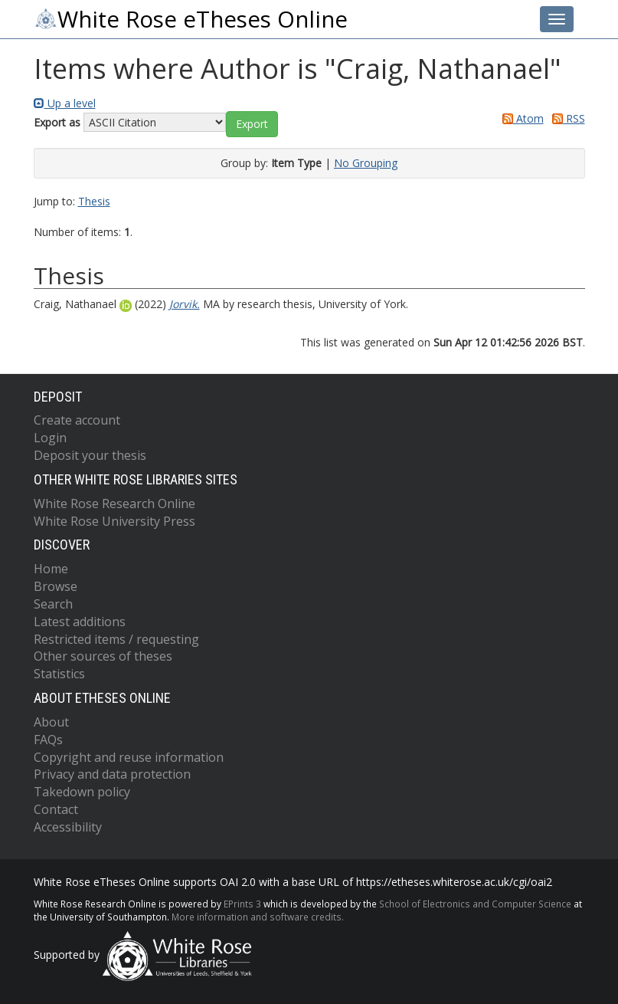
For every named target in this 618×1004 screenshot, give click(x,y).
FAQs (48, 739)
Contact (56, 809)
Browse (55, 586)
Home (51, 568)
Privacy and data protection (112, 774)
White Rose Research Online (114, 503)
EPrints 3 (242, 903)
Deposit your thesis (90, 455)
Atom (520, 118)
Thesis (94, 201)
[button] (252, 124)
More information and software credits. (258, 916)
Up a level (65, 103)
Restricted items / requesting (116, 639)
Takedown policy (82, 791)
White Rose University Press (114, 521)
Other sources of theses (103, 656)
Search (53, 604)
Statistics (59, 673)
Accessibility (68, 827)
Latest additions (80, 621)
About (51, 722)
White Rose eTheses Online (191, 19)
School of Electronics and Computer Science (475, 903)
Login (50, 437)
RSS (566, 118)
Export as (57, 122)
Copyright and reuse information (129, 757)
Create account (77, 420)
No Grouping (365, 163)
